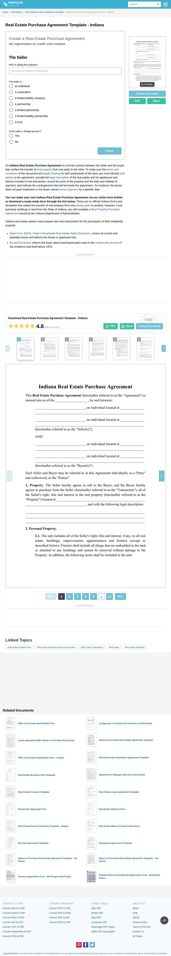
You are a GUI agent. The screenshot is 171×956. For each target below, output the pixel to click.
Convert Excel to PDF (14, 913)
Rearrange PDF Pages (103, 927)
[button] (164, 348)
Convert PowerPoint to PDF (17, 931)
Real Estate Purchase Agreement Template (56, 647)
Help (135, 913)
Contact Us (138, 931)
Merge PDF (97, 913)
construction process (107, 242)
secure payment (68, 189)
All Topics (137, 936)
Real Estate (114, 647)
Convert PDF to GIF (59, 917)
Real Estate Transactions (92, 647)
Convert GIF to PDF (13, 922)
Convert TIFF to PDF (13, 927)
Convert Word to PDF (14, 908)
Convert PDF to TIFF (60, 922)
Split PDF (96, 908)
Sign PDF (96, 917)
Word (156, 101)
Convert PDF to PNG (60, 913)
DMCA (136, 917)
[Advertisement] (86, 280)
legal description (59, 177)
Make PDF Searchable (103, 931)
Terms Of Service (141, 927)
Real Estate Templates (135, 647)
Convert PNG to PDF (14, 917)
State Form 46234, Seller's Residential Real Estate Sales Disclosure (50, 233)
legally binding (51, 173)
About (136, 908)
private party (83, 205)
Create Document (147, 93)
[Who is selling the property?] (65, 71)
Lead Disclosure (21, 242)
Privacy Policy (140, 922)
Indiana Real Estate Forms (19, 647)
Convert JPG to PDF (13, 936)
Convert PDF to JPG (59, 908)
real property (44, 169)
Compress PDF (99, 922)
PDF (137, 101)
